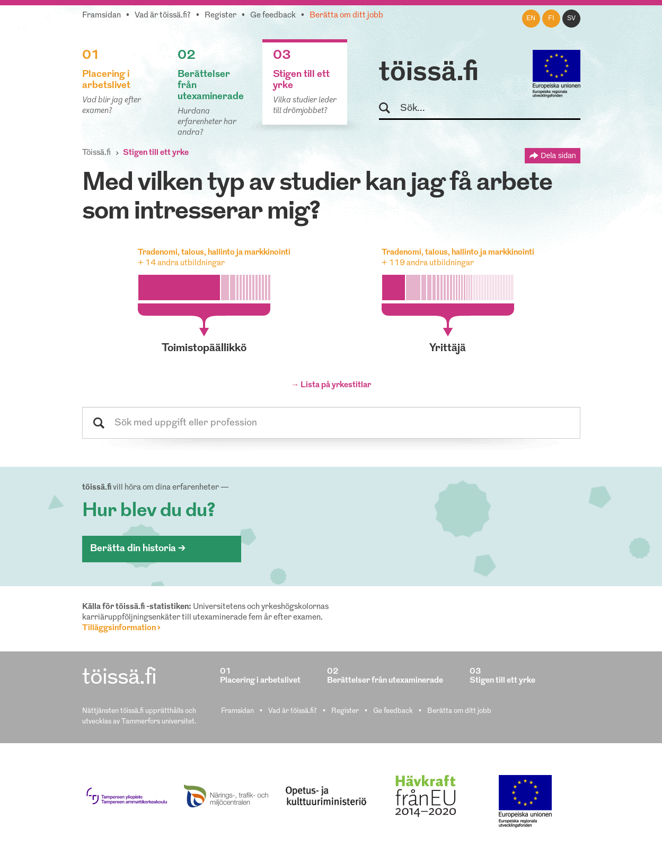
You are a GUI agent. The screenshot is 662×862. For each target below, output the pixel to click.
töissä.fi (429, 73)
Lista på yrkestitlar (336, 385)
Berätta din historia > (138, 549)
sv (571, 18)
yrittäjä (447, 348)
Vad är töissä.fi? (163, 16)
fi (551, 18)
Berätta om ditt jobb (346, 16)
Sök (389, 108)
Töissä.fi (96, 153)
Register (220, 16)
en (530, 18)
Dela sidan (558, 155)
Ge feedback (273, 16)
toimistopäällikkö (204, 348)
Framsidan (101, 16)
